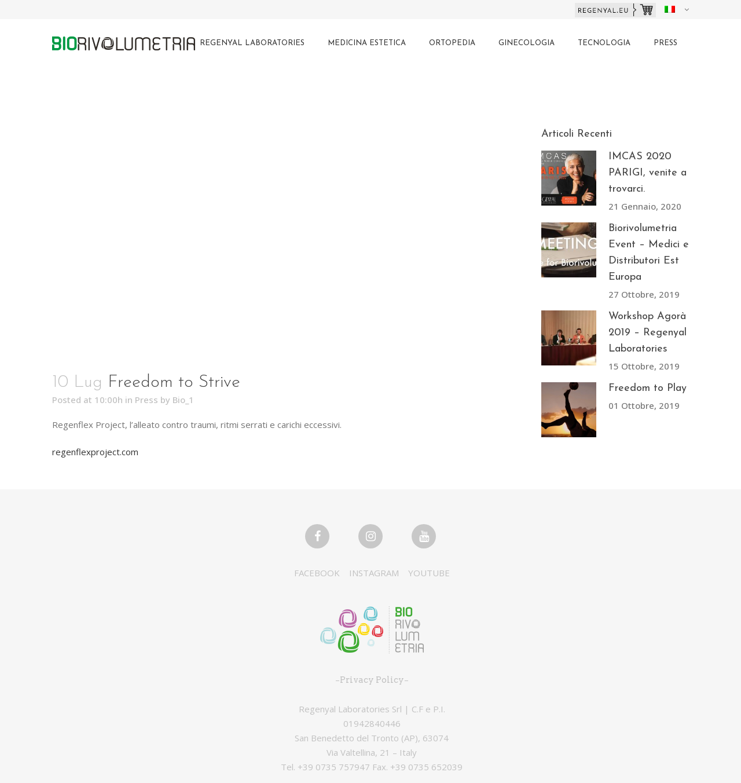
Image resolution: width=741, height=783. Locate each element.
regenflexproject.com (95, 452)
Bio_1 (183, 399)
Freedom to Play (647, 388)
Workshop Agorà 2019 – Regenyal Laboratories (647, 332)
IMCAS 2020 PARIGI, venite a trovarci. (647, 173)
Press (146, 399)
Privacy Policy (372, 680)
